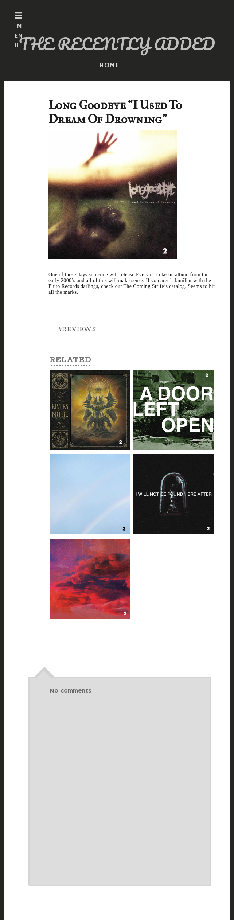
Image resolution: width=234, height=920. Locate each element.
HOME (109, 65)
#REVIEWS (77, 329)
